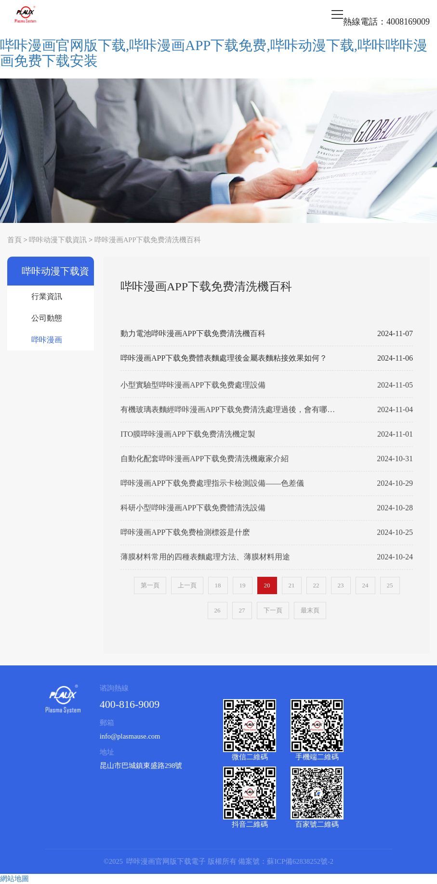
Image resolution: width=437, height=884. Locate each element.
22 (316, 585)
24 (365, 585)
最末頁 (310, 610)
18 (218, 585)
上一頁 (187, 585)
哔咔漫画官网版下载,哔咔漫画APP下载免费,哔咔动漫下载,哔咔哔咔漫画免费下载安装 (213, 53)
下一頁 (273, 610)
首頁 (14, 240)
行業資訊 (46, 296)
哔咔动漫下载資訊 (58, 240)
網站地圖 (14, 879)
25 (390, 585)
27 (242, 610)
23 (341, 585)
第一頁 (150, 585)
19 (242, 585)
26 (217, 610)
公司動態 (46, 318)
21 (292, 585)
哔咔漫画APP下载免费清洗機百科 (147, 240)
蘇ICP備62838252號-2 (300, 861)
